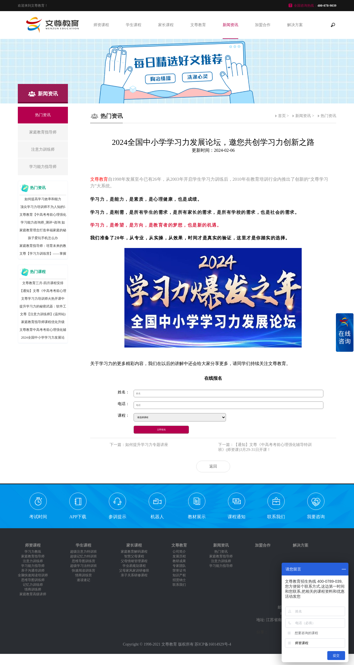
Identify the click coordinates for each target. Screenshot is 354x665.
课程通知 (236, 516)
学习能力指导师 (33, 566)
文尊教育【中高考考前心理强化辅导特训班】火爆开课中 (42, 216)
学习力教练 (32, 552)
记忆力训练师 (33, 585)
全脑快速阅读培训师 (33, 575)
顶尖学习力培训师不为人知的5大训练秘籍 (42, 208)
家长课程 (166, 25)
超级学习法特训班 (83, 566)
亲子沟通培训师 (33, 570)
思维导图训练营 (83, 561)
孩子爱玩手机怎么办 (43, 238)
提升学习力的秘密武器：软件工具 (42, 307)
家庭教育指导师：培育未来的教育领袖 (42, 247)
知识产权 (179, 575)
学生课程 (133, 25)
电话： (123, 404)
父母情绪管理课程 (134, 561)
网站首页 (69, 25)
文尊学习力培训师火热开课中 (43, 299)
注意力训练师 (33, 561)
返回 (213, 466)
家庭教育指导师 (33, 556)
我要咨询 (316, 516)
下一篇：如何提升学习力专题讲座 (139, 445)
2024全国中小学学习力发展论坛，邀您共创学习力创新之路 (43, 338)
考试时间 (38, 516)
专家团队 (179, 566)
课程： (123, 415)
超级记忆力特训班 (83, 556)
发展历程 (179, 556)
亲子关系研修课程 (134, 575)
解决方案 (295, 25)
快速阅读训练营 (83, 570)
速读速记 (83, 580)
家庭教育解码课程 (134, 552)
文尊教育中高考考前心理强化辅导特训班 (42, 331)
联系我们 (276, 516)
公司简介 (179, 552)
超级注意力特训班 (83, 552)
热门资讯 (328, 116)
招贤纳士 (179, 580)
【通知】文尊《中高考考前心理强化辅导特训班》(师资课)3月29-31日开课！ (42, 292)
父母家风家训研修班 (134, 570)
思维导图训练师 (33, 580)
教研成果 (179, 561)
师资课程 (101, 25)
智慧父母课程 (134, 556)
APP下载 (77, 516)
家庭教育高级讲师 (32, 594)
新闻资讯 (230, 25)
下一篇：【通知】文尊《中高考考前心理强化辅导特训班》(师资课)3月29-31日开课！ (265, 447)
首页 (282, 116)
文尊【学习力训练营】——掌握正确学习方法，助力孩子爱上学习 (42, 254)
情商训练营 (83, 575)
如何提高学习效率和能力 (42, 199)
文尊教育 (198, 25)
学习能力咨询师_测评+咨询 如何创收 (43, 223)
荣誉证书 (179, 570)
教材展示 (197, 516)
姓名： (123, 392)
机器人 (157, 516)
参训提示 (117, 516)
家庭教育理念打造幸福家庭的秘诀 (42, 231)
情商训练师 (32, 589)
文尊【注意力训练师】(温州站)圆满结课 (43, 315)
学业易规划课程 (134, 566)
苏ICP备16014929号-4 (213, 644)
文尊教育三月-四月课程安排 (42, 283)
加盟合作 (263, 25)
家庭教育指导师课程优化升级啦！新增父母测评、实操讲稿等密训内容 (42, 323)
